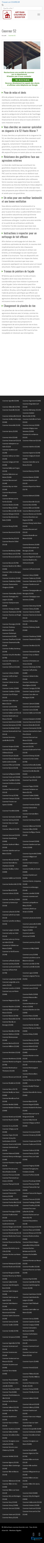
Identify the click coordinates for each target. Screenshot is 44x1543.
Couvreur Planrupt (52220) (10, 1184)
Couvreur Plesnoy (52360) (31, 1184)
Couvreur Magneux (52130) (10, 1000)
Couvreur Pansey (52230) (31, 1153)
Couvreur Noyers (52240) (10, 1120)
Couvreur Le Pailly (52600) (31, 948)
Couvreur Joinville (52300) (31, 893)
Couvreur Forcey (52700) (10, 795)
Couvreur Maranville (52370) (11, 1019)
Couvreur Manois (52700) (10, 1016)
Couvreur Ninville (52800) (10, 1104)
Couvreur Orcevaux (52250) (31, 1132)
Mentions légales (15, 1530)
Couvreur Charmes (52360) (31, 612)
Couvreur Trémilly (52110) (31, 1392)
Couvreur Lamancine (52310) (32, 918)
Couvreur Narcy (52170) (9, 1089)
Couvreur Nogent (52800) (31, 1104)
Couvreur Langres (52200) (10, 930)
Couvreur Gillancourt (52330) (32, 826)
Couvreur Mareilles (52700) (10, 1031)
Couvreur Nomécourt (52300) (11, 1117)
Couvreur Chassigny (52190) (11, 624)
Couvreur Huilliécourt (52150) (11, 878)
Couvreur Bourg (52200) (9, 526)
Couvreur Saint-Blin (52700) (31, 1282)
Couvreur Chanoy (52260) (31, 609)
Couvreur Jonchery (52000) (11, 899)
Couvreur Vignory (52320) (10, 1462)
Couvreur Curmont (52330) (31, 707)
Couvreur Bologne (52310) (10, 514)
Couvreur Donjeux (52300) (10, 746)
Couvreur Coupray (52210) (31, 691)
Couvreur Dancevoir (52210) (31, 722)
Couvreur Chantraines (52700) (11, 612)
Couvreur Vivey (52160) (9, 1502)
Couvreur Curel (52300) (9, 707)
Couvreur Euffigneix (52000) (11, 774)
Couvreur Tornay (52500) (30, 1389)
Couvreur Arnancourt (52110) (11, 440)
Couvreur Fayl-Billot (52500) (11, 780)
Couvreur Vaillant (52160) (30, 1398)
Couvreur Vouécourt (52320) (32, 1508)
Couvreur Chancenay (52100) (32, 606)
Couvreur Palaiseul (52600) (10, 1153)
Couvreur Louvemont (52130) (32, 985)
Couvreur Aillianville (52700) (11, 407)
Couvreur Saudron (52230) (31, 1322)
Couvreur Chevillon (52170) (31, 645)
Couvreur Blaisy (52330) (9, 508)
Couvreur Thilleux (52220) (31, 1374)
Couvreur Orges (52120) (10, 1135)
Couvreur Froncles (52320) (31, 805)
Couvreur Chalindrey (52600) (11, 581)
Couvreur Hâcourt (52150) (10, 860)
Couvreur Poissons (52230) (31, 1199)
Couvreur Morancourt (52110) (11, 1077)
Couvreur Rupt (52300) (30, 1279)
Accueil (4, 35)
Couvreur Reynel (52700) (10, 1230)
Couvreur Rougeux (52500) (10, 1273)
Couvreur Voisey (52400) (10, 1505)
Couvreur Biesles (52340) (10, 505)
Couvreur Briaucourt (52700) (11, 554)
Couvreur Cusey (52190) (10, 710)
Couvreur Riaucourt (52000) (31, 1230)
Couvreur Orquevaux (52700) (32, 1141)
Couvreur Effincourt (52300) (11, 765)
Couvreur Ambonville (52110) (11, 416)
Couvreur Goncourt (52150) (11, 835)
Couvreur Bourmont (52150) (11, 532)
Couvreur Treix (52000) (9, 1392)
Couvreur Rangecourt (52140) (11, 1227)
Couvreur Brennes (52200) (31, 544)
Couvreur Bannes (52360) (31, 477)
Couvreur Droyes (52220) (10, 756)
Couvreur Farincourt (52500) (11, 777)
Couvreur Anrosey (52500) (31, 425)
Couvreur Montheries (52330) (11, 1058)
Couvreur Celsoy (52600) (30, 575)
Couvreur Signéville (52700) (11, 1343)
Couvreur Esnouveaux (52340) (32, 768)
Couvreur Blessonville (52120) (11, 511)
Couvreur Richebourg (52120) (11, 1233)
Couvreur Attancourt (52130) (32, 440)
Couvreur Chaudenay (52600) (32, 636)
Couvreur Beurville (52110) (31, 502)
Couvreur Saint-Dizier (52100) (32, 1294)
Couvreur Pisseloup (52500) (31, 1181)
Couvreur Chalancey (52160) (31, 578)
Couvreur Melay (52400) (30, 1034)
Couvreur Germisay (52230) (31, 820)
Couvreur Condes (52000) (10, 688)
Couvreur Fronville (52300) (10, 811)
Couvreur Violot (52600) (30, 1493)
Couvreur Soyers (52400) (31, 1361)
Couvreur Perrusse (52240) (11, 1175)
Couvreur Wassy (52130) (10, 1517)
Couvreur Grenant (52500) (31, 841)
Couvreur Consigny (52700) (31, 688)
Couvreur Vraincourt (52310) (11, 1514)
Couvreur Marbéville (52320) (32, 1019)
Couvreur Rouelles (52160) (31, 1267)
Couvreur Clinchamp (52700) (31, 667)
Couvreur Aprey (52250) (9, 431)
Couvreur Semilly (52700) (10, 1331)
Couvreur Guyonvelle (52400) (32, 853)
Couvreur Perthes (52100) (31, 1175)
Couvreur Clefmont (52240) (11, 667)
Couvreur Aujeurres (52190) (31, 453)
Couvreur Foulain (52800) (30, 795)
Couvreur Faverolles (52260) (32, 777)
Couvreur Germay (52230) (10, 820)
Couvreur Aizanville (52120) (11, 410)
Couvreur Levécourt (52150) (11, 967)
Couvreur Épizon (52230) (10, 768)
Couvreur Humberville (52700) (11, 884)
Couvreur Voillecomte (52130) (32, 1502)
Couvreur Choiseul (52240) (31, 652)
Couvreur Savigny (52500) (31, 1325)
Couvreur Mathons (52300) (10, 1034)
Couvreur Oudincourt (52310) (32, 1144)
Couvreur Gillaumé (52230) (10, 829)
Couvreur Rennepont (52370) (32, 1227)
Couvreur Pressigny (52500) (11, 1211)
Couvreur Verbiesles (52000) (32, 1432)
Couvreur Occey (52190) (10, 1126)
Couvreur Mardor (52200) (31, 1025)
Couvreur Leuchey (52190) (10, 964)
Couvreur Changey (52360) (10, 609)
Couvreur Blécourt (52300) (31, 508)
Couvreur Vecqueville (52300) (32, 1429)
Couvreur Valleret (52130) (10, 1407)
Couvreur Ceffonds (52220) (31, 569)
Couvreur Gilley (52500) (30, 829)
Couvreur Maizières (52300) (11, 1006)
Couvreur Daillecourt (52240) (32, 713)
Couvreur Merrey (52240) (31, 1040)
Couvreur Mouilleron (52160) (11, 1083)
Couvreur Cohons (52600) (10, 673)
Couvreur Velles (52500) (9, 1432)
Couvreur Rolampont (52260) (11, 1263)
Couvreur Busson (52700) (10, 563)
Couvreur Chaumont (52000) (31, 639)
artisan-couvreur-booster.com (17, 1527)
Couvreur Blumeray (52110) (31, 511)
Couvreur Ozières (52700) (31, 1150)
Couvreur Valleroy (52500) (31, 1407)
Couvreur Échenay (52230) (31, 756)
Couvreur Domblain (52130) (11, 728)
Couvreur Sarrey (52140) (10, 1322)
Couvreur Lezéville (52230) (31, 967)
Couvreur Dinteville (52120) (31, 725)
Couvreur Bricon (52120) (30, 554)
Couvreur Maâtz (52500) (30, 994)
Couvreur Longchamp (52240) (11, 979)
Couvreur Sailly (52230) (9, 1282)
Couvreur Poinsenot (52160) (11, 1190)
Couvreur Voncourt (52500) (10, 1508)
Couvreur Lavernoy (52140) (31, 942)
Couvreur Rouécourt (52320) (11, 1267)
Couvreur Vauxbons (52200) (11, 1429)
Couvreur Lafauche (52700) (10, 912)
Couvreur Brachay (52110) (10, 538)
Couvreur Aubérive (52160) (31, 447)
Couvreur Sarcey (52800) (30, 1319)
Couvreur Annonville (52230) (11, 425)
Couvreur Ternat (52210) (30, 1367)
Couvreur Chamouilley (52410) (11, 593)
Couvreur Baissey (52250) (31, 471)
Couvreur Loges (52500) (30, 973)
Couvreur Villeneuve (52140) (11, 1481)
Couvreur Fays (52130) (30, 780)
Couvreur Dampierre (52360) (32, 719)
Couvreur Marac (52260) (30, 1016)
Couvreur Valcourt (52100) (31, 1404)
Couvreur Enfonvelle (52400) (32, 765)
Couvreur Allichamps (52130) (32, 410)
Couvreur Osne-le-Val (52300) (11, 1144)
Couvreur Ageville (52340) (10, 401)
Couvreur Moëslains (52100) (11, 1052)
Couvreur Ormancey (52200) (32, 1135)
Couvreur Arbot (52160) (9, 437)
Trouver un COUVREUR (11, 2)
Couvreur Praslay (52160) (10, 1205)
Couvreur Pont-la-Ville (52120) (11, 1202)
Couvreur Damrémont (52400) (11, 722)
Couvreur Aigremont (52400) (32, 401)
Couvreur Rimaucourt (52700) (32, 1233)
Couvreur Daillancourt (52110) (11, 713)
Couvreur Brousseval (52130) (11, 557)
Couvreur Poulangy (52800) (31, 1202)
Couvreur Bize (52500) (30, 505)
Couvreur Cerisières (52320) (11, 578)
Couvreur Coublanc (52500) (11, 691)
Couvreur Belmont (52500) (31, 495)
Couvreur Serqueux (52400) (11, 1337)
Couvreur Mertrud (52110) (10, 1043)
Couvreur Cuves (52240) (30, 710)
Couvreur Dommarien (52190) (32, 728)
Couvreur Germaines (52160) (11, 817)
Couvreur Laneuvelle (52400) (32, 924)
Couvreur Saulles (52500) (10, 1325)
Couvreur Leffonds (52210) (10, 961)
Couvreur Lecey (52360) (30, 954)
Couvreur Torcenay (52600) (11, 1389)
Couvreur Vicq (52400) (30, 1450)
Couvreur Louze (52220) (30, 988)
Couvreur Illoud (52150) (9, 890)
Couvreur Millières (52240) (10, 1046)
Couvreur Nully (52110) (30, 1120)
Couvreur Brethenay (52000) (11, 551)
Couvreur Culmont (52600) (31, 704)
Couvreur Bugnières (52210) (31, 557)
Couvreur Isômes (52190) (10, 893)
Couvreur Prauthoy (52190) (31, 1205)
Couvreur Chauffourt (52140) (11, 639)
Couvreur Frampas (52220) (10, 798)
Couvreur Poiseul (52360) (10, 1199)
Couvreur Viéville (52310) (10, 1456)
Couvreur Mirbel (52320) (30, 1046)
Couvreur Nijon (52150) (30, 1101)
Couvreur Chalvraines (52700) (32, 581)
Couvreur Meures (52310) (31, 1043)
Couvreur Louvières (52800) (11, 988)
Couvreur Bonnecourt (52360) (32, 514)
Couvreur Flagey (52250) (30, 786)
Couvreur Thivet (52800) (10, 1380)
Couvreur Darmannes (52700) (11, 725)
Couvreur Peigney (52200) (31, 1166)
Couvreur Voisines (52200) (31, 1505)
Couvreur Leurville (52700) (31, 964)
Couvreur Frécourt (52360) (31, 798)
